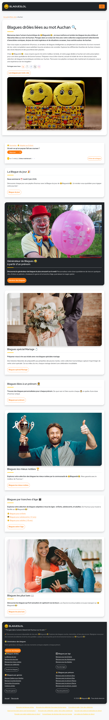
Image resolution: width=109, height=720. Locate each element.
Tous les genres (11, 691)
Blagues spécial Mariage (18, 370)
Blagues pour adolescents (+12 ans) (23, 517)
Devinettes (13, 145)
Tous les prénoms (62, 691)
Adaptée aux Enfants (26, 145)
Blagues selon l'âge (16, 527)
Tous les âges (61, 667)
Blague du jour (14, 192)
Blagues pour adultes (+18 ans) (21, 520)
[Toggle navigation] (102, 6)
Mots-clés (13, 17)
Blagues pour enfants (18, 513)
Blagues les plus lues (17, 612)
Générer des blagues (17, 280)
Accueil (5, 17)
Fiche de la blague (94, 158)
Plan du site (15, 698)
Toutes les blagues (12, 669)
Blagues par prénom (16, 400)
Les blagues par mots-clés (19, 73)
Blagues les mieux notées (18, 485)
